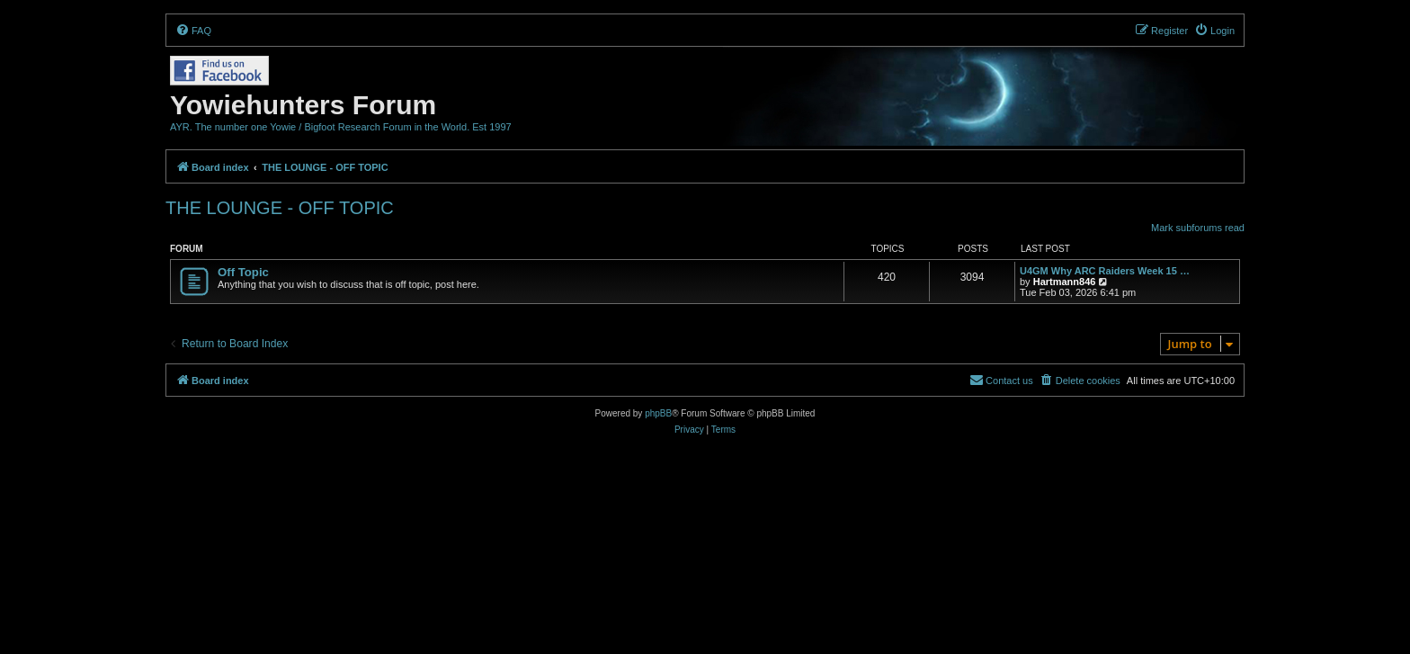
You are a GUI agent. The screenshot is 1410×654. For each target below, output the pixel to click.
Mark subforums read (1198, 227)
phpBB (658, 413)
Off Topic (243, 272)
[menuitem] (193, 30)
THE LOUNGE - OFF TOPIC (279, 208)
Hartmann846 (1064, 281)
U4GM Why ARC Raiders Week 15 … (1105, 270)
